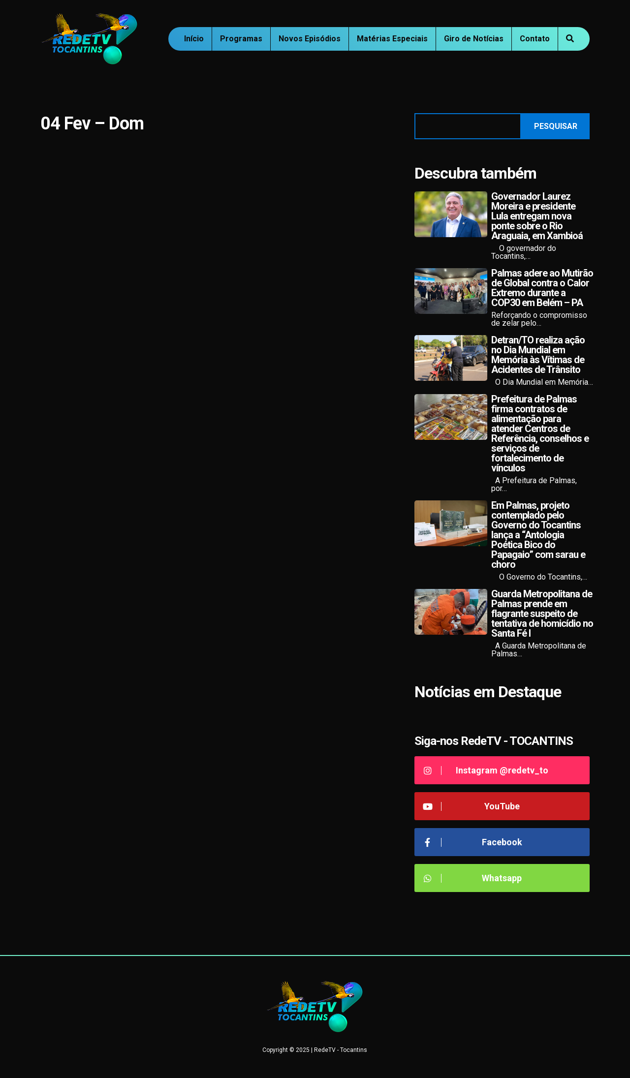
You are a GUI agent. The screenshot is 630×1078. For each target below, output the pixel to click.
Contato (535, 38)
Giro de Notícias (474, 38)
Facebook (472, 842)
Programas (241, 38)
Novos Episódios (310, 38)
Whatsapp (472, 878)
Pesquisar (555, 126)
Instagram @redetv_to (485, 770)
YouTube (471, 806)
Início (194, 38)
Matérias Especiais (392, 38)
